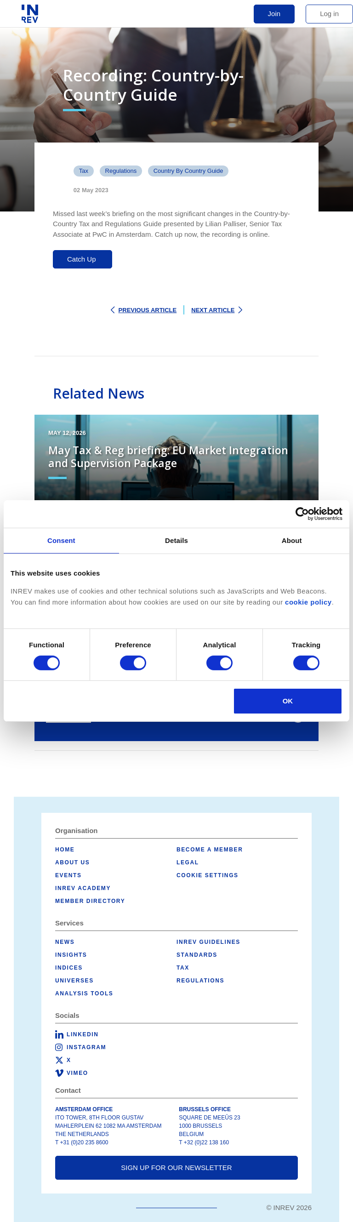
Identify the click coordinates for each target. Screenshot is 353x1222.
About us (72, 862)
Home (64, 849)
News (64, 942)
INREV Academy (83, 888)
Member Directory (90, 901)
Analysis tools (84, 993)
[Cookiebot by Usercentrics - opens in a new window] (302, 514)
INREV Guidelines (208, 942)
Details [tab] (176, 540)
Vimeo (77, 1073)
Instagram (86, 1047)
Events (68, 875)
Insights (71, 955)
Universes (74, 980)
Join (274, 13)
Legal (187, 862)
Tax (83, 170)
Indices (69, 968)
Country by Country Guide (188, 170)
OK (288, 701)
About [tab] (292, 540)
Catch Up (82, 259)
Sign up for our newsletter (176, 1167)
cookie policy (308, 602)
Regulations (121, 170)
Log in (329, 13)
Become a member (209, 849)
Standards (196, 955)
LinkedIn (82, 1034)
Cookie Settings (207, 875)
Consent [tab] (61, 540)
